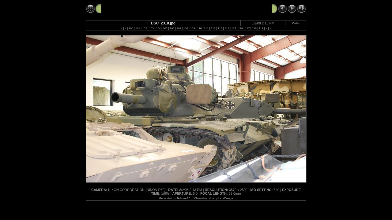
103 (151, 28)
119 (261, 28)
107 (179, 28)
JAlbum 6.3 (183, 198)
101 (137, 28)
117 (247, 28)
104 (158, 28)
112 (213, 28)
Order (295, 23)
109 (192, 28)
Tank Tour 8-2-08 (118, 8)
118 (254, 28)
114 (226, 28)
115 (234, 28)
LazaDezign (225, 198)
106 (172, 28)
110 (199, 28)
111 (206, 28)
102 (144, 28)
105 (165, 28)
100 (131, 28)
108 (185, 28)
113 (220, 28)
